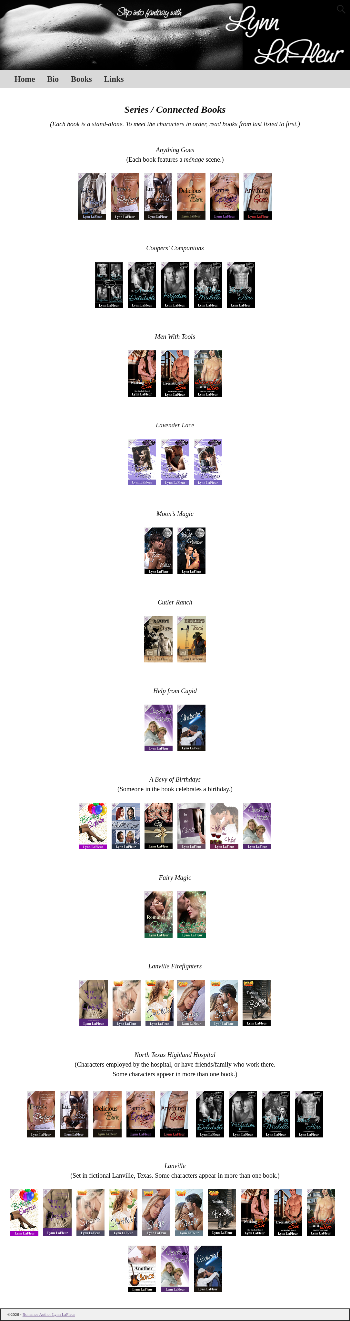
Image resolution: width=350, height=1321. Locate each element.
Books (81, 79)
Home (25, 79)
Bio (53, 79)
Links (114, 79)
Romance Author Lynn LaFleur (49, 1314)
